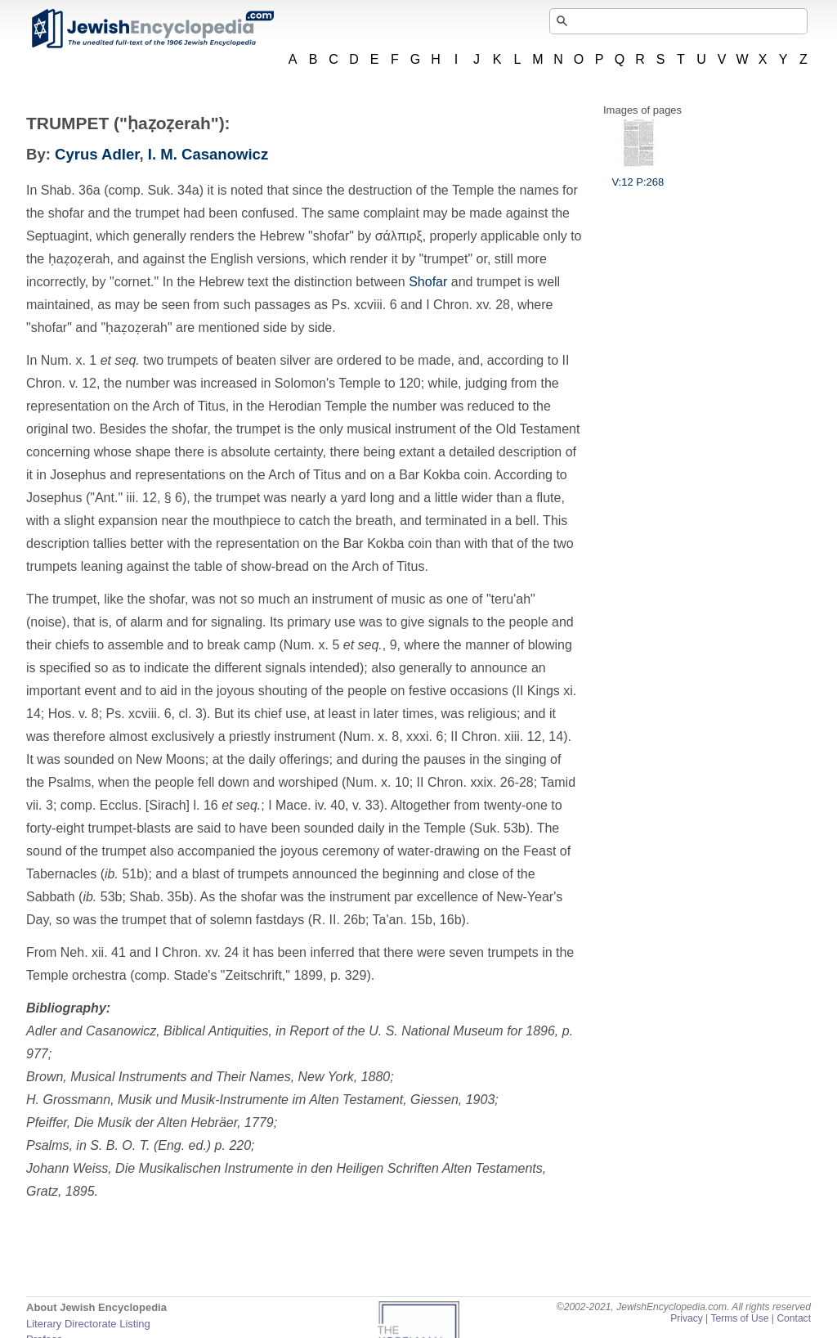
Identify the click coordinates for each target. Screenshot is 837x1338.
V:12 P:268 (637, 176)
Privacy (686, 1318)
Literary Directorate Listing (88, 1324)
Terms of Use (739, 1318)
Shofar (428, 282)
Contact (794, 1318)
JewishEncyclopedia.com (152, 28)
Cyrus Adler (97, 154)
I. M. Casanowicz (208, 154)
